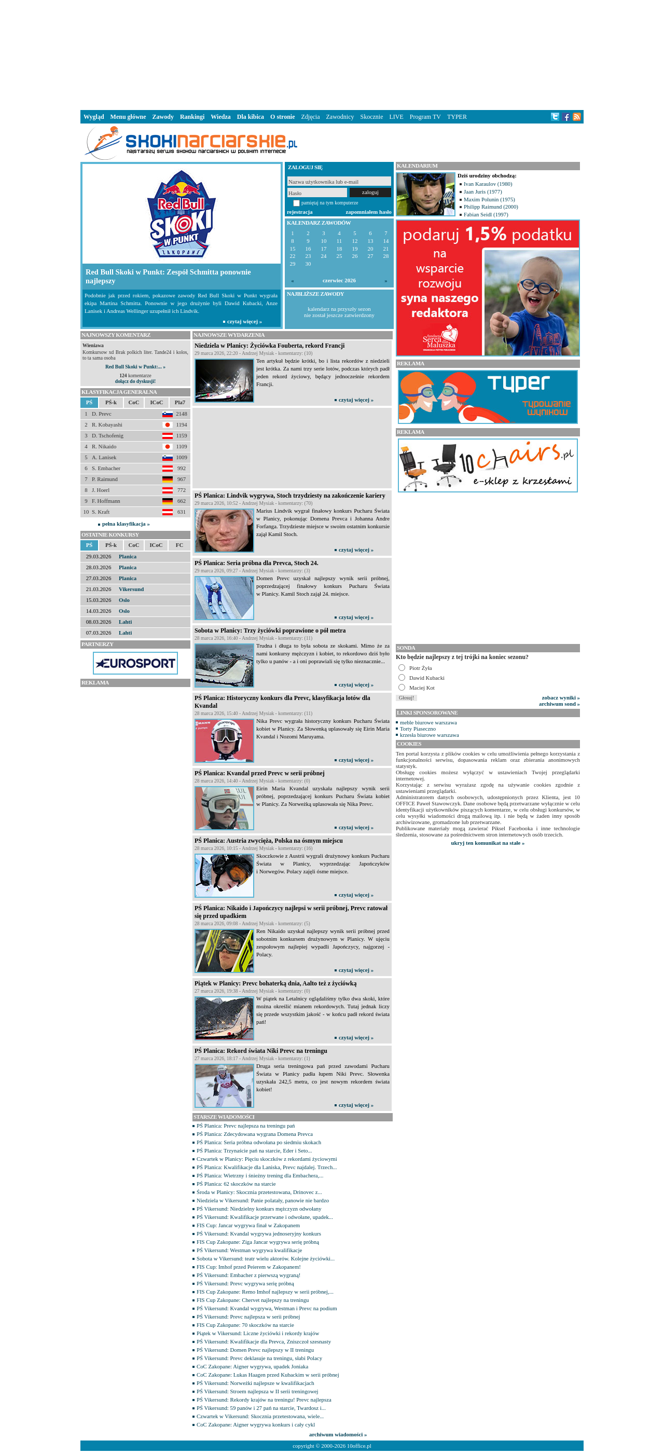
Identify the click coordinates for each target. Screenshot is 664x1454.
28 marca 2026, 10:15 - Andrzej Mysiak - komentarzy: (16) (254, 848)
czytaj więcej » (356, 399)
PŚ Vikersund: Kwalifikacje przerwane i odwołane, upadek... (265, 1217)
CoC (134, 402)
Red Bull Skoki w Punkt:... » (135, 366)
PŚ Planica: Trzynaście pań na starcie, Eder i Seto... (254, 1150)
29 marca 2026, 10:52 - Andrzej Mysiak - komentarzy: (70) (254, 503)
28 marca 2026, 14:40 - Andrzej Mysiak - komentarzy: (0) (252, 781)
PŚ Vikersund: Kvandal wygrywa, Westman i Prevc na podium (267, 1308)
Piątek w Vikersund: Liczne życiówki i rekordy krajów (258, 1333)
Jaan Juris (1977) (483, 191)
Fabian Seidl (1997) (486, 214)
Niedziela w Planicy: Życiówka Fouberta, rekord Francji (269, 345)
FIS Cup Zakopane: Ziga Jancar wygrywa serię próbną (258, 1242)
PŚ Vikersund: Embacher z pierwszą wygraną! (248, 1275)
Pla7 (180, 402)
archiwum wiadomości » (338, 1434)
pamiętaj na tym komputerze (329, 202)
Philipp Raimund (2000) (491, 206)
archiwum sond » (559, 704)
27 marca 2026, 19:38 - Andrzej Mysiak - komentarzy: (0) (252, 991)
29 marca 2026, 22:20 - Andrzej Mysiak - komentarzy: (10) (254, 353)
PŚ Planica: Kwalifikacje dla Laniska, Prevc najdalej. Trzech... (267, 1167)
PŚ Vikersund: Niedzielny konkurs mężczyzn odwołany (259, 1208)
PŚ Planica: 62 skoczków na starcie (236, 1184)
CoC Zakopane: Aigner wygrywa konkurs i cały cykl (256, 1424)
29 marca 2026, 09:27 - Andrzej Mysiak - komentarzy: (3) (252, 570)
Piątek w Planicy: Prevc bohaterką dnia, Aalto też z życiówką (275, 983)
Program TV (425, 116)
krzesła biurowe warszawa (429, 735)
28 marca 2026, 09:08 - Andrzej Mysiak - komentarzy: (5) (252, 923)
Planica (127, 556)
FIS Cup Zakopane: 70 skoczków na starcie (245, 1325)
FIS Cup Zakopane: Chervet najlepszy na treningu (253, 1300)
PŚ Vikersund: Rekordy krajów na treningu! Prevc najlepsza (264, 1399)
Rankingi (192, 116)
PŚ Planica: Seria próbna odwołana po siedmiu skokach (259, 1142)
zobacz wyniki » (561, 697)
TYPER (457, 116)
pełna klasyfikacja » (126, 523)
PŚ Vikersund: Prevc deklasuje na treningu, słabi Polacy (259, 1358)
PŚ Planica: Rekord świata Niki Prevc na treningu (261, 1050)
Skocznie (371, 116)
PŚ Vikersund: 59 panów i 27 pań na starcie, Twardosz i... (261, 1408)
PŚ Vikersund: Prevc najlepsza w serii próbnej (248, 1316)
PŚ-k (111, 402)
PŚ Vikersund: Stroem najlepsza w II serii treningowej (258, 1391)
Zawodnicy (340, 116)
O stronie (282, 116)
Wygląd (94, 116)
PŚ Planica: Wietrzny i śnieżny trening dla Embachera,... (260, 1175)
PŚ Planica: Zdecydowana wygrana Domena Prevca (255, 1134)
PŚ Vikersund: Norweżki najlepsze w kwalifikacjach (255, 1383)
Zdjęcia (310, 116)
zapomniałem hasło (369, 212)
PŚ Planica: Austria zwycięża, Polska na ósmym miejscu (269, 840)
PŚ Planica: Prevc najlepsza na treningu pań (246, 1125)
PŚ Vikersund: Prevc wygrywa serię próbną (245, 1283)
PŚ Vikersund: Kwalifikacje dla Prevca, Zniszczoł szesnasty (264, 1341)
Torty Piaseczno (418, 728)
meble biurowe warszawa (428, 722)
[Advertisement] (332, 54)
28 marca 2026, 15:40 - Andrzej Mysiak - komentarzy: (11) (253, 713)
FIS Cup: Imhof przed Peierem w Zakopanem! (249, 1267)
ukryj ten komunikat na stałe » (488, 843)
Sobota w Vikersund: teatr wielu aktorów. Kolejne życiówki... (266, 1258)
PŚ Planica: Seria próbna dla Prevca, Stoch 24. (257, 563)
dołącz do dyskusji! (135, 381)
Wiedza (220, 116)
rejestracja (300, 212)
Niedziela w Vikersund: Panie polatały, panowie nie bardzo (263, 1200)
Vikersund (131, 589)
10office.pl (359, 1446)
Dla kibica (250, 116)
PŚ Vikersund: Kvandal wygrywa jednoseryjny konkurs (259, 1233)
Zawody (163, 116)
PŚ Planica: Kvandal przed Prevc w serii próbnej (260, 773)
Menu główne (128, 116)
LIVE (396, 116)
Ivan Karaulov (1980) (488, 184)
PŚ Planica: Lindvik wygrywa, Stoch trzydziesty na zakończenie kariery (290, 495)
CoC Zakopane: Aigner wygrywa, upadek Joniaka (252, 1366)
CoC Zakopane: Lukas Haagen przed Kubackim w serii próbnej (268, 1374)
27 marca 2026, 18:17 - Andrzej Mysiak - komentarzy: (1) (252, 1058)
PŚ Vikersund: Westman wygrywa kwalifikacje (249, 1250)
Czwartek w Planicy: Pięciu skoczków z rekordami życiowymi (267, 1159)
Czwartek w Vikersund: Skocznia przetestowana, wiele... (260, 1416)
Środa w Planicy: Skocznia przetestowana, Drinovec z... (259, 1192)
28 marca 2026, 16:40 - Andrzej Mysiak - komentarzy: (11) (253, 638)
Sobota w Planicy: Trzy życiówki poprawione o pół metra (270, 630)
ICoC (156, 402)
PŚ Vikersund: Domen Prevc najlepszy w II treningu (255, 1350)
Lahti (125, 622)
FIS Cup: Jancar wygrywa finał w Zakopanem (248, 1225)
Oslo (124, 600)
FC (179, 545)
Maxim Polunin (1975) (489, 199)
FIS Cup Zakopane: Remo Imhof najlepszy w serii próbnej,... (265, 1291)
